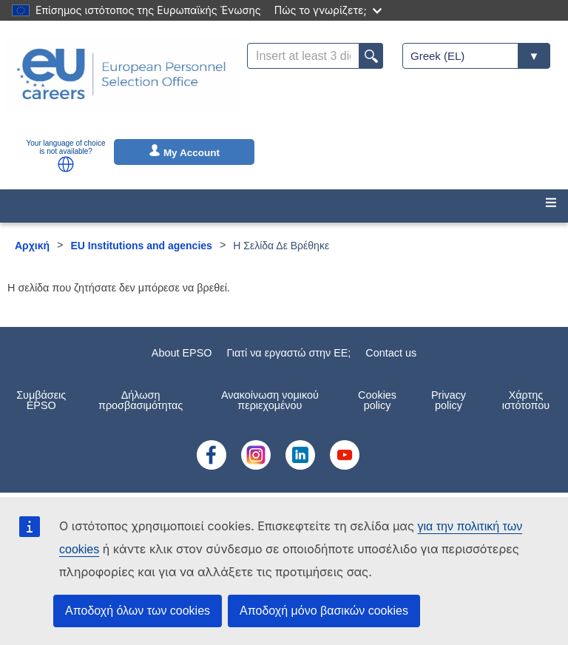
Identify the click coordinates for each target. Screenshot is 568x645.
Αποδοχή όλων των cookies (137, 610)
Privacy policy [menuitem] (448, 400)
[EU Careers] (121, 84)
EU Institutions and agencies (141, 245)
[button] (66, 164)
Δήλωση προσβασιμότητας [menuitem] (140, 400)
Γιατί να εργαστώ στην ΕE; (288, 353)
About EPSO (182, 353)
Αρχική (32, 245)
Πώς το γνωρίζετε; (328, 10)
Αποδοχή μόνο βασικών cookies (324, 610)
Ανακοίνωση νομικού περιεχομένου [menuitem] (270, 400)
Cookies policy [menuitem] (377, 400)
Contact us (390, 353)
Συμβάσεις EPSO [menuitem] (41, 400)
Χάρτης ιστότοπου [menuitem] (526, 400)
